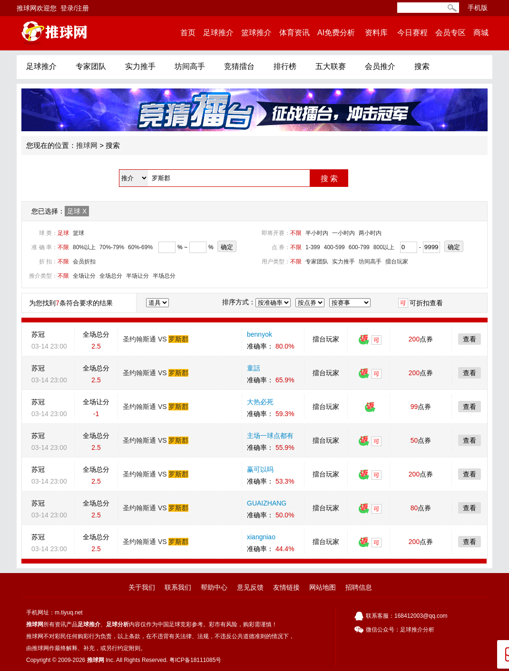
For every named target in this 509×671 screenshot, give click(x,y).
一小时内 (343, 233)
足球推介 (218, 33)
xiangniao (261, 537)
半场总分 (164, 275)
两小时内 (370, 233)
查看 (469, 339)
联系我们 (178, 587)
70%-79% (111, 247)
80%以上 (84, 247)
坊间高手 (190, 66)
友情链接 (286, 587)
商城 (481, 33)
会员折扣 (84, 261)
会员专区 (450, 33)
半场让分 (137, 275)
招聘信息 (358, 587)
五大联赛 (330, 66)
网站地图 (322, 587)
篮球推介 (256, 33)
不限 (296, 233)
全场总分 (110, 275)
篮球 (78, 233)
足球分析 (117, 624)
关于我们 (141, 587)
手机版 (478, 7)
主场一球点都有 (270, 435)
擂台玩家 (396, 261)
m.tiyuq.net (69, 612)
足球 (77, 211)
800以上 (383, 247)
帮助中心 (214, 587)
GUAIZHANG (266, 503)
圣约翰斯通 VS (155, 339)
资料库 (376, 33)
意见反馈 (250, 587)
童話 (253, 368)
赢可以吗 (260, 469)
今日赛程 (412, 33)
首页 (188, 33)
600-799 (359, 247)
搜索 (422, 66)
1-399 (312, 247)
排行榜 (285, 66)
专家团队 (91, 66)
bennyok (259, 334)
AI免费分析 (336, 33)
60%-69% (140, 247)
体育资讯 (294, 33)
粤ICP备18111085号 (195, 660)
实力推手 (140, 66)
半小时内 (316, 233)
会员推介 (380, 66)
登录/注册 (74, 8)
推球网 (87, 145)
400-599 (334, 247)
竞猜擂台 (239, 66)
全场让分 (84, 275)
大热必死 (260, 402)
